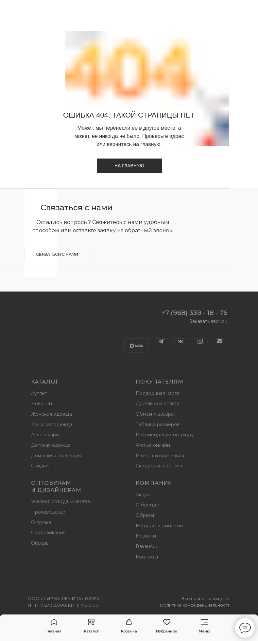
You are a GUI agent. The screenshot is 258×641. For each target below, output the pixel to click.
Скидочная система (159, 466)
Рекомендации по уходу (165, 435)
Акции (143, 495)
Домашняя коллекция (56, 456)
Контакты (147, 557)
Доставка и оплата (158, 403)
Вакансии (147, 546)
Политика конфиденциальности (195, 605)
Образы (40, 543)
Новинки (41, 403)
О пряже (41, 522)
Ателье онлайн (153, 445)
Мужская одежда (51, 424)
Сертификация (48, 533)
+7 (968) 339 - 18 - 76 (194, 313)
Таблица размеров (158, 424)
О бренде (147, 505)
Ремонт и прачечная (160, 456)
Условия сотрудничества (60, 501)
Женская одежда (51, 414)
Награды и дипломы (159, 526)
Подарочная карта (158, 393)
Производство (48, 512)
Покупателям (159, 382)
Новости (146, 536)
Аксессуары (45, 435)
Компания (154, 483)
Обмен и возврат (156, 414)
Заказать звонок (208, 321)
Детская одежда (51, 445)
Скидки (40, 466)
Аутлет (39, 393)
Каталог (45, 382)
